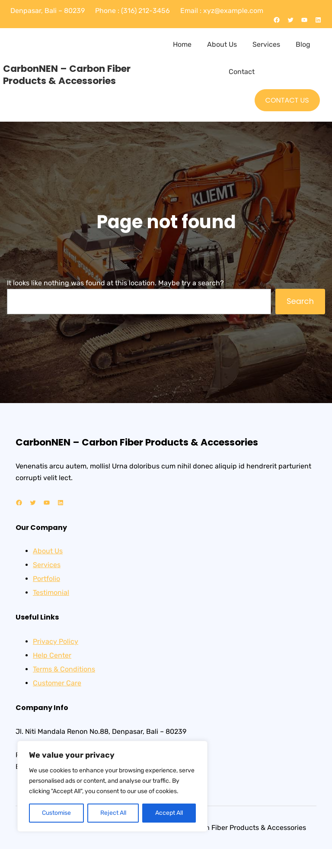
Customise (56, 813)
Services (47, 565)
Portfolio (46, 579)
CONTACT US (287, 100)
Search (300, 301)
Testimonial (51, 592)
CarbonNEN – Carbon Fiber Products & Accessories (67, 74)
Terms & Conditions (64, 669)
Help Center (52, 655)
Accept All (169, 813)
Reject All (113, 813)
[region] (112, 786)
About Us (48, 551)
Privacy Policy (55, 641)
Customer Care (57, 683)
